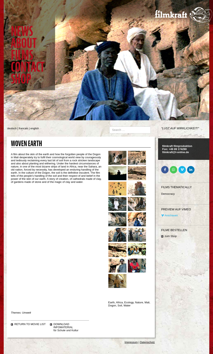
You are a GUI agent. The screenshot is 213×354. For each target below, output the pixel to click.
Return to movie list (30, 324)
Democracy (168, 193)
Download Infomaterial (63, 326)
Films (22, 55)
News (22, 31)
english (34, 128)
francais (23, 128)
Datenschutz (147, 342)
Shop (21, 79)
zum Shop (171, 236)
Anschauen (169, 215)
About (24, 43)
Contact (27, 67)
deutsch (12, 128)
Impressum (131, 342)
